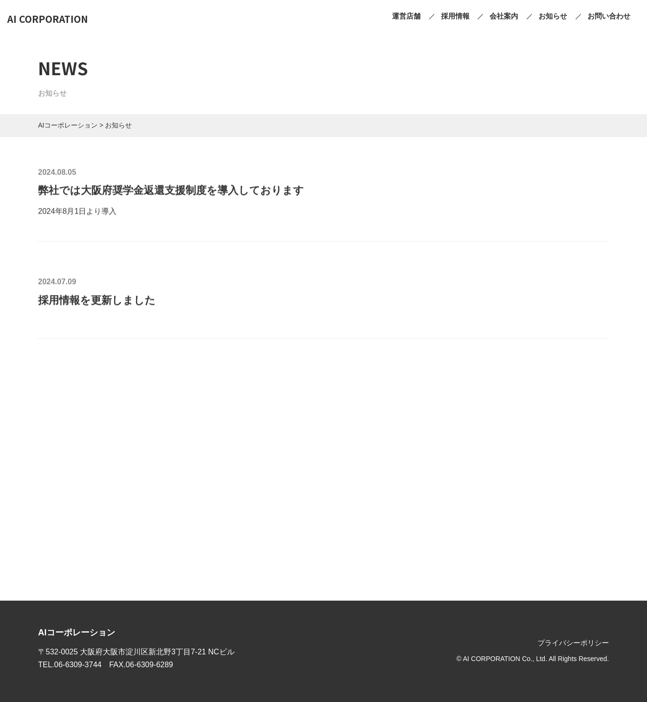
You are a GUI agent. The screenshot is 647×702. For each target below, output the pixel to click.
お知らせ (553, 16)
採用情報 (455, 16)
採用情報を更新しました (97, 301)
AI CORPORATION (47, 19)
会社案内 (504, 16)
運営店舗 (406, 16)
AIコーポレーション (76, 632)
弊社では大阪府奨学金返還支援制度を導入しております (171, 191)
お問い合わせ (609, 16)
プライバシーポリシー (573, 643)
